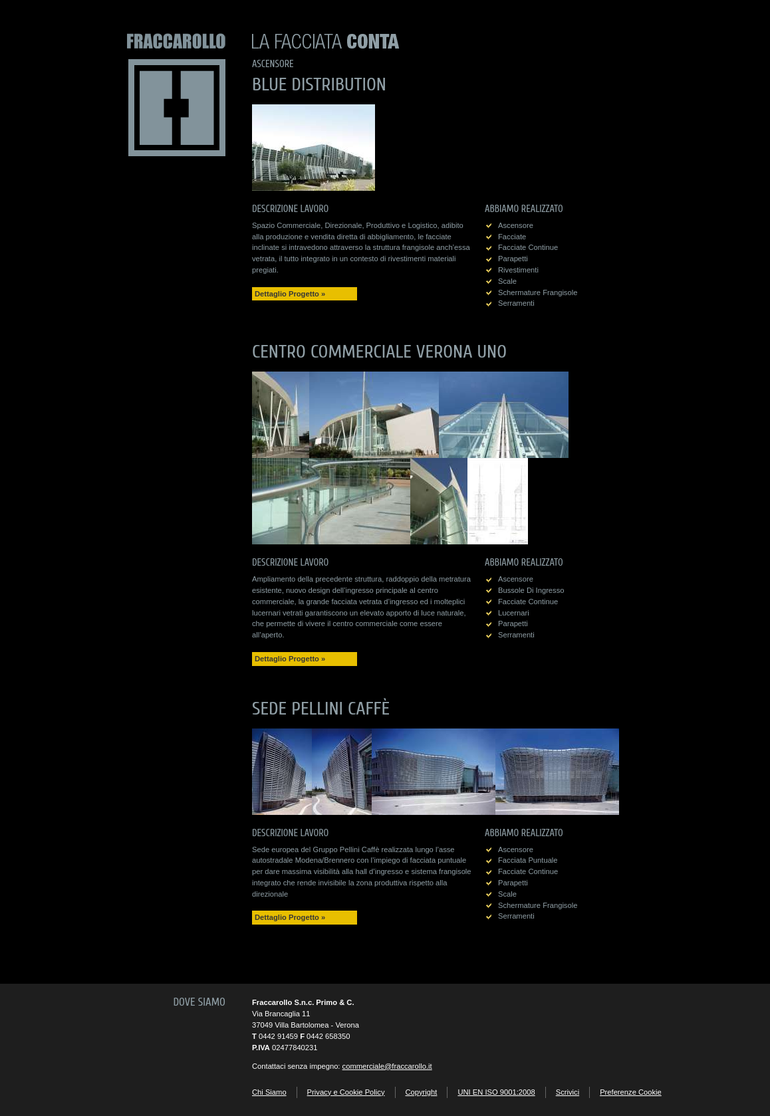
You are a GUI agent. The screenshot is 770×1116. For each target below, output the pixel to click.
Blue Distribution (319, 84)
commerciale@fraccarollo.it (387, 1066)
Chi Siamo (269, 1092)
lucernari (513, 613)
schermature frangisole (537, 292)
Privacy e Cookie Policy (346, 1092)
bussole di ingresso (531, 590)
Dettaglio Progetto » (290, 294)
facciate (512, 237)
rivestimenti (518, 270)
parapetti (513, 259)
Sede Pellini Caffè (321, 708)
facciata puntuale (528, 860)
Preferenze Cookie (631, 1092)
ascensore (515, 225)
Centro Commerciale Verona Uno (379, 351)
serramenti (516, 303)
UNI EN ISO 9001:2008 (496, 1092)
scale (507, 281)
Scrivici (567, 1092)
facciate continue (528, 247)
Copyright (422, 1092)
